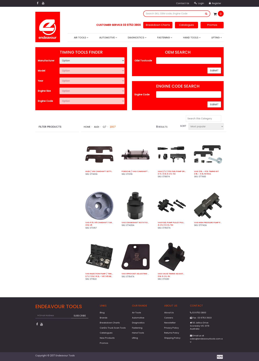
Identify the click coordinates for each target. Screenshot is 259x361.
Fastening (164, 37)
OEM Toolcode (143, 60)
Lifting (216, 37)
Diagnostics (137, 37)
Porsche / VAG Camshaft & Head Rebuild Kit (135, 171)
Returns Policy (171, 332)
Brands (103, 317)
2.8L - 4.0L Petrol (202, 174)
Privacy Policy (171, 327)
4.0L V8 (88, 225)
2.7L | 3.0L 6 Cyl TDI (167, 174)
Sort (183, 126)
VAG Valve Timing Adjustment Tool (172, 273)
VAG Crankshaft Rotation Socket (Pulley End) (135, 222)
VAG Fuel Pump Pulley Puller (172, 222)
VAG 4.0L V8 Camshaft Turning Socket (99, 222)
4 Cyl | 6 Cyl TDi (165, 225)
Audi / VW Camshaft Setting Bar (99, 171)
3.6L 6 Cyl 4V (164, 276)
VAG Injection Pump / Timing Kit (99, 273)
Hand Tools (192, 37)
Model (41, 70)
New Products (107, 337)
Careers (168, 317)
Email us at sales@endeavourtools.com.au (206, 338)
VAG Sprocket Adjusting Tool (135, 273)
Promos (212, 25)
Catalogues (186, 25)
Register (215, 3)
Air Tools (81, 37)
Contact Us (182, 3)
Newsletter (170, 322)
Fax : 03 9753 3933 (201, 317)
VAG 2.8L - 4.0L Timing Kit (206, 171)
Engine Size (44, 91)
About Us (169, 312)
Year (40, 80)
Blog (102, 312)
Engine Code (45, 101)
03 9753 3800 (198, 312)
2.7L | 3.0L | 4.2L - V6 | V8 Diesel (99, 276)
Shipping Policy (172, 337)
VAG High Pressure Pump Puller (208, 222)
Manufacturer (46, 60)
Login (199, 3)
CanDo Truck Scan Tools (113, 327)
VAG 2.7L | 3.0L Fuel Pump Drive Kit (172, 171)
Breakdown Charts (158, 25)
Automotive (108, 37)
